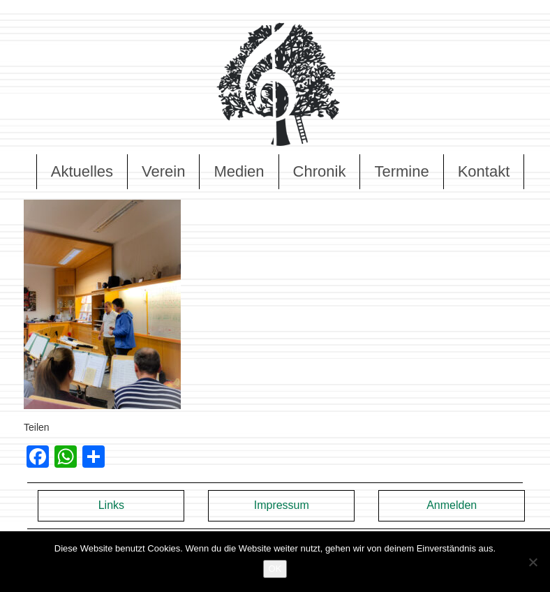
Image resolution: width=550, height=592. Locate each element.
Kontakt (484, 171)
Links (111, 505)
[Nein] (533, 562)
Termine (401, 171)
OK (275, 568)
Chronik (319, 171)
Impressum (281, 505)
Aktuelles (82, 171)
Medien (239, 171)
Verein (163, 171)
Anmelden (451, 505)
